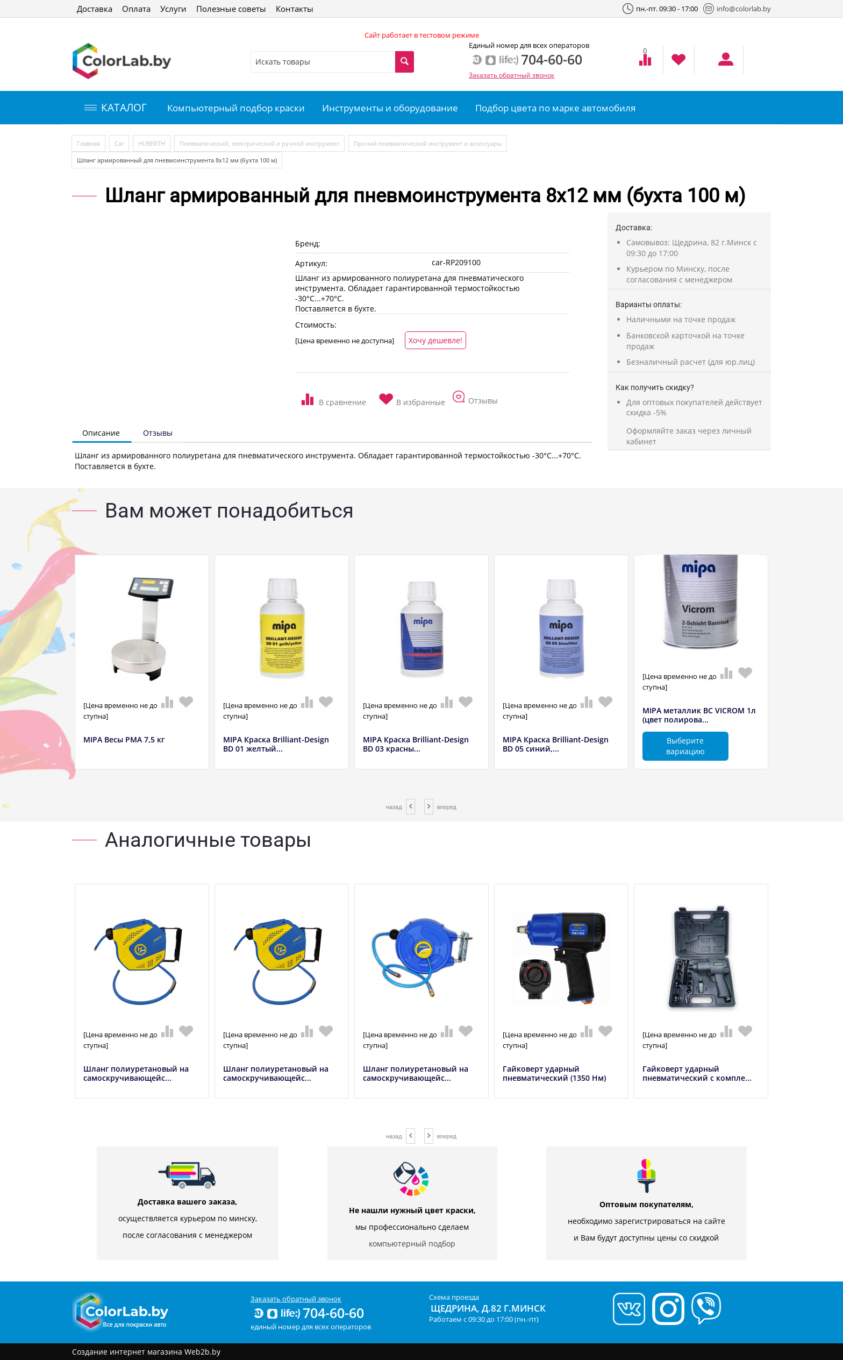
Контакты (294, 8)
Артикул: (311, 263)
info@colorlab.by (737, 8)
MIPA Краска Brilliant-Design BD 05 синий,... (556, 744)
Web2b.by (202, 1352)
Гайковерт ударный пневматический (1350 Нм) (554, 1074)
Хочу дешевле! (435, 340)
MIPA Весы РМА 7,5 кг (124, 740)
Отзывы (158, 433)
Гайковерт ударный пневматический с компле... (697, 1074)
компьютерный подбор (412, 1243)
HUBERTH (151, 143)
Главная (88, 143)
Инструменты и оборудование (390, 108)
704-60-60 (308, 1313)
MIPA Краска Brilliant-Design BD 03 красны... (416, 744)
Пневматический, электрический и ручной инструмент (259, 143)
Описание (101, 433)
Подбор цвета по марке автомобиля (555, 108)
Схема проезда (454, 1297)
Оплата (136, 8)
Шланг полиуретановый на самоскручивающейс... (136, 1074)
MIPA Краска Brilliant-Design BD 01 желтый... (276, 744)
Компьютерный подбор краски (236, 108)
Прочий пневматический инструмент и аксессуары (428, 143)
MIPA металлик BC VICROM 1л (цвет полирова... (699, 715)
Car (119, 143)
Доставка (94, 8)
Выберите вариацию (685, 745)
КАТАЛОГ (115, 108)
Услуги (173, 8)
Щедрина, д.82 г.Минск (488, 1308)
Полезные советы (231, 8)
